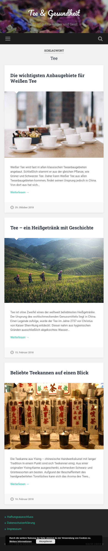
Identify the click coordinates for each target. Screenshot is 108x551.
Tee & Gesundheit (54, 13)
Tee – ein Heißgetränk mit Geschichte (51, 228)
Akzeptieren (45, 541)
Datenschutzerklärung (21, 523)
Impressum (14, 529)
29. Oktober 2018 (24, 207)
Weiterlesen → (19, 192)
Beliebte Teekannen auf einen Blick (49, 373)
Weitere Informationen (20, 541)
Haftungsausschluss (20, 517)
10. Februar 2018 (24, 499)
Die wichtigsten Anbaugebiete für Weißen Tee (47, 78)
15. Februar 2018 (24, 352)
